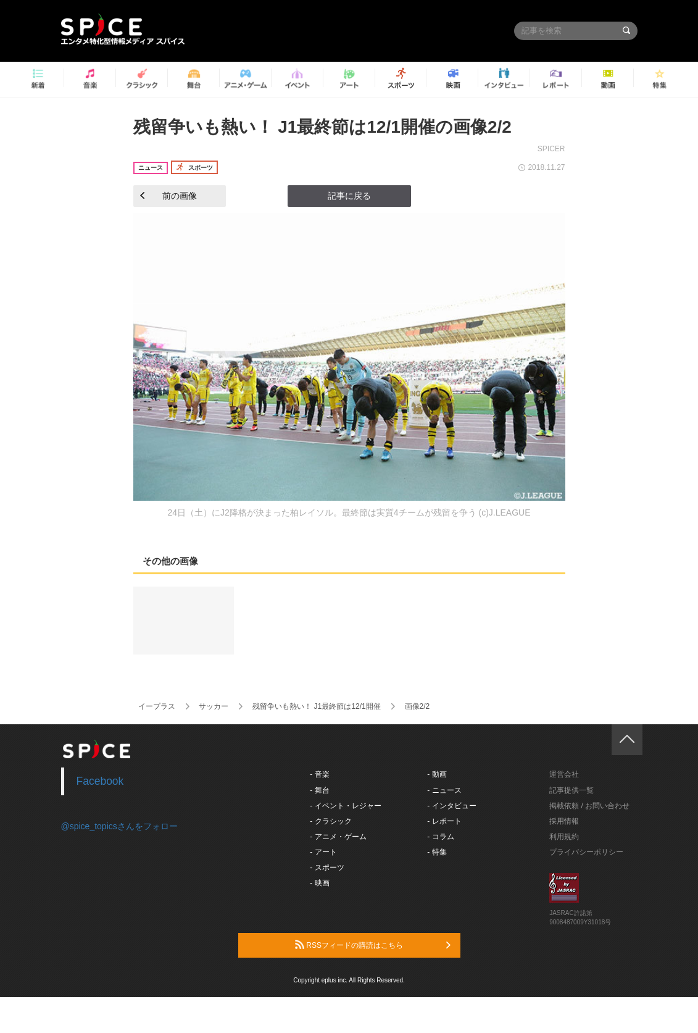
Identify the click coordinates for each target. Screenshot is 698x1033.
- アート (323, 852)
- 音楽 (319, 774)
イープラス (156, 706)
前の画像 (168, 196)
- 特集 (436, 852)
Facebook (100, 781)
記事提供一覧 (571, 790)
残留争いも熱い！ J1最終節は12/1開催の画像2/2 (322, 126)
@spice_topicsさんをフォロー (119, 826)
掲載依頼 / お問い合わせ (589, 805)
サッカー (213, 706)
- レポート (444, 821)
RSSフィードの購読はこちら (373, 945)
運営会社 (564, 774)
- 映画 (319, 883)
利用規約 (564, 836)
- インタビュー (451, 805)
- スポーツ (327, 867)
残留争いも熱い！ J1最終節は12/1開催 (316, 706)
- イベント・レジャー (345, 805)
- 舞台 (319, 790)
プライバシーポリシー (586, 852)
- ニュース (444, 790)
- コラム (440, 836)
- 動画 (436, 774)
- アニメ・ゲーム (338, 836)
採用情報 (564, 821)
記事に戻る (349, 196)
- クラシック (330, 821)
